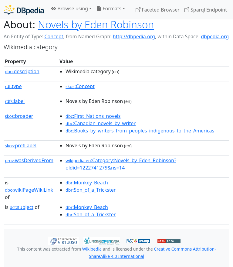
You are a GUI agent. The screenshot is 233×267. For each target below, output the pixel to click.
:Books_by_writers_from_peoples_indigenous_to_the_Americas (140, 130)
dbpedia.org (215, 36)
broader (19, 116)
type (13, 86)
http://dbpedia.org (134, 36)
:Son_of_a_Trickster (91, 190)
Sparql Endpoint (205, 9)
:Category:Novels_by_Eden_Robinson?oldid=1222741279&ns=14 (121, 164)
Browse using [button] (69, 8)
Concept (53, 36)
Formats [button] (108, 8)
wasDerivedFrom (29, 160)
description (22, 71)
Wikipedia (92, 249)
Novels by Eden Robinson (96, 24)
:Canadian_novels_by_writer (101, 123)
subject (21, 207)
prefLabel (20, 145)
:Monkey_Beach (87, 182)
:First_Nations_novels (93, 116)
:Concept (80, 86)
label (15, 101)
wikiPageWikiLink (29, 190)
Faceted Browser (158, 9)
